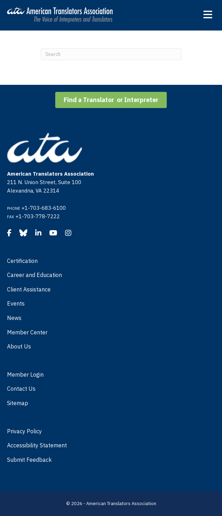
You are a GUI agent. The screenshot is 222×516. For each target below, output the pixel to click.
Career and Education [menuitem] (34, 274)
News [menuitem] (14, 317)
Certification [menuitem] (22, 260)
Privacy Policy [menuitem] (24, 431)
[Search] (111, 54)
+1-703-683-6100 (43, 207)
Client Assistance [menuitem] (29, 289)
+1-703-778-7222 (37, 216)
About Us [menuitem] (19, 346)
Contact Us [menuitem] (21, 388)
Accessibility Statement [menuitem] (37, 445)
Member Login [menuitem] (25, 374)
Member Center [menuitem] (27, 332)
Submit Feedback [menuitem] (29, 459)
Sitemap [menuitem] (17, 403)
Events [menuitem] (16, 303)
